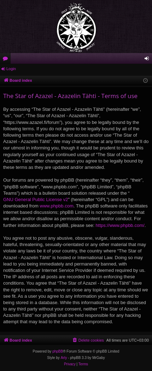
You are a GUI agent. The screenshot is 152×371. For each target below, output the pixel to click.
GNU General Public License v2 (35, 199)
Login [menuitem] (148, 60)
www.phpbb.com (56, 206)
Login (11, 69)
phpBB (57, 351)
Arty (64, 358)
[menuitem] (88, 340)
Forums (7, 60)
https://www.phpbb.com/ (120, 225)
